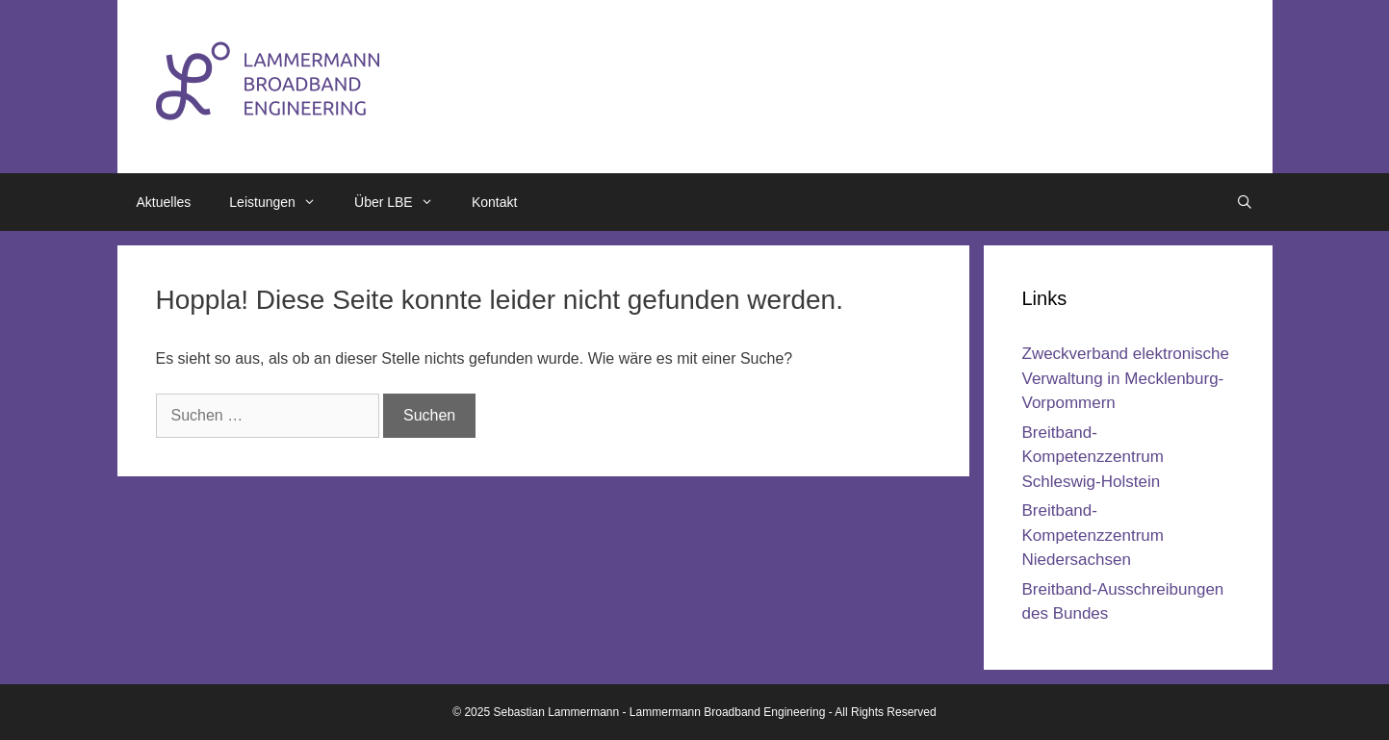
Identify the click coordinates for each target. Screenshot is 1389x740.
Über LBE (403, 202)
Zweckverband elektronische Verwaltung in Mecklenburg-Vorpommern (1125, 378)
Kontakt (494, 202)
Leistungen (282, 202)
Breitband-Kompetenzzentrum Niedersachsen (1093, 535)
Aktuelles (164, 202)
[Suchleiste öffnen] (1245, 202)
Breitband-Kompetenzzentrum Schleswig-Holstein (1093, 457)
